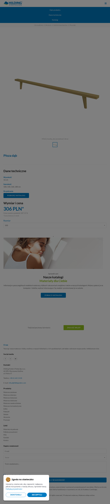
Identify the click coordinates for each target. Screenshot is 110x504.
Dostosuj (15, 494)
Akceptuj (37, 494)
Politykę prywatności (14, 489)
